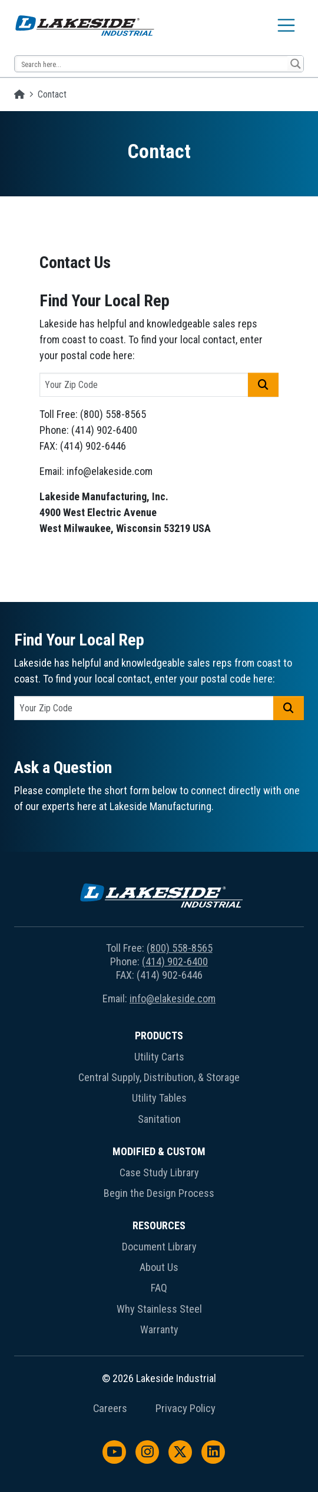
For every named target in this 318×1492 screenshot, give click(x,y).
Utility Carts (159, 1057)
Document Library (159, 1246)
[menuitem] (159, 1079)
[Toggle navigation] (286, 25)
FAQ (159, 1288)
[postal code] (144, 385)
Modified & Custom (159, 1151)
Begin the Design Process (159, 1193)
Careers (110, 1408)
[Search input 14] (151, 63)
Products (159, 1035)
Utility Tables (159, 1098)
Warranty (159, 1329)
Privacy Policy (185, 1408)
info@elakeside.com (173, 998)
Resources (159, 1225)
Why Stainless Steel (159, 1309)
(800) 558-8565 (180, 948)
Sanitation (159, 1119)
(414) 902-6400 (175, 961)
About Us (159, 1267)
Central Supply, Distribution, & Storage (159, 1077)
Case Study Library (159, 1172)
